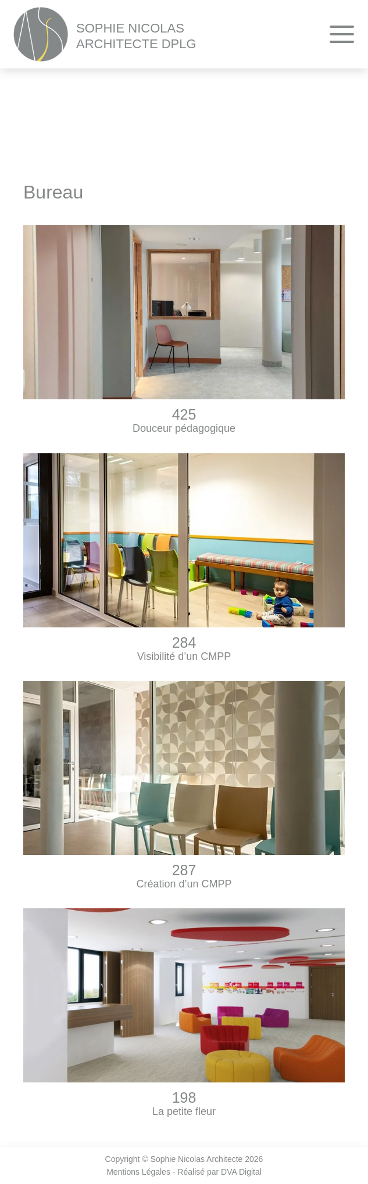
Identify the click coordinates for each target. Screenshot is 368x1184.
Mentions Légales (138, 1171)
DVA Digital (241, 1171)
